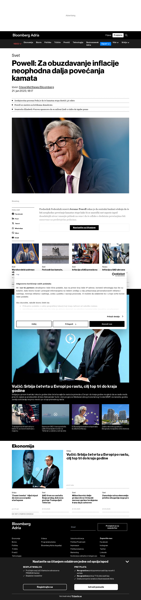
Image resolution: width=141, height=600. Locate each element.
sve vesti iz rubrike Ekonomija (22, 514)
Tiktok (102, 556)
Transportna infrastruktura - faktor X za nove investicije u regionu (23, 429)
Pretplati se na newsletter (112, 527)
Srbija (69, 451)
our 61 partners (27, 288)
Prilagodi (70, 324)
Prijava (108, 35)
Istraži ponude (96, 587)
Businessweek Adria (92, 43)
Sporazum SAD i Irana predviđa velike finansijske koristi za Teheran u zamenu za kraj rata (54, 429)
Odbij (34, 324)
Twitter (103, 549)
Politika (47, 42)
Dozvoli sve (107, 324)
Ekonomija (28, 42)
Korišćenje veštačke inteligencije (83, 556)
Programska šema (48, 542)
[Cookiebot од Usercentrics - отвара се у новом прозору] (114, 275)
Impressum (74, 545)
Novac (105, 267)
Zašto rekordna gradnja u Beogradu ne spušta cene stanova (115, 428)
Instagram (104, 545)
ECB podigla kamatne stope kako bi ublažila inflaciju (85, 428)
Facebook (104, 542)
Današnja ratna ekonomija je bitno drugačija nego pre (115, 496)
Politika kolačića (77, 549)
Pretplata (118, 35)
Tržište (57, 42)
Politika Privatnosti (77, 542)
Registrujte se (45, 587)
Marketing (74, 552)
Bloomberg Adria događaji (51, 545)
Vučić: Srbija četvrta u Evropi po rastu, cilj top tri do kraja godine (64, 388)
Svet (13, 267)
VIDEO (17, 44)
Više (116, 42)
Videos (44, 539)
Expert (106, 44)
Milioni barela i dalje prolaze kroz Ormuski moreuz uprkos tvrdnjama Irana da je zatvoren (85, 499)
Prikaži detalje (113, 316)
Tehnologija (78, 42)
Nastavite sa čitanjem (84, 227)
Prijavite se (77, 596)
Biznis (38, 42)
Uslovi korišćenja (77, 539)
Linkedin (103, 552)
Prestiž (67, 42)
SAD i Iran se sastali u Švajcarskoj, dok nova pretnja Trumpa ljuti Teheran (53, 499)
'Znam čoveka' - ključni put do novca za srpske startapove (25, 497)
